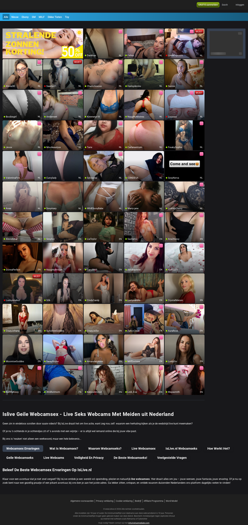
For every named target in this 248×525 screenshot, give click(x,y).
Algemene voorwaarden (82, 495)
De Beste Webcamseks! (130, 452)
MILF (42, 17)
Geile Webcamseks (19, 452)
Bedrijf (138, 495)
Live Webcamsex (143, 443)
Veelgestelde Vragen (172, 452)
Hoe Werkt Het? (218, 443)
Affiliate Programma (153, 495)
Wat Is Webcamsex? (64, 443)
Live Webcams (53, 452)
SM (34, 17)
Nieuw (15, 17)
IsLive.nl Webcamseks (181, 443)
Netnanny (131, 513)
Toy (67, 17)
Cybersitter (142, 513)
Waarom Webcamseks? (104, 443)
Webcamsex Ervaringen (22, 443)
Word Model (171, 495)
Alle (6, 17)
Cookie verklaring (124, 495)
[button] (227, 6)
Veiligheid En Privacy (89, 452)
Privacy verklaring (104, 495)
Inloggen (240, 6)
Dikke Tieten (55, 17)
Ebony (25, 17)
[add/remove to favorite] (86, 25)
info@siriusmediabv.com (138, 517)
